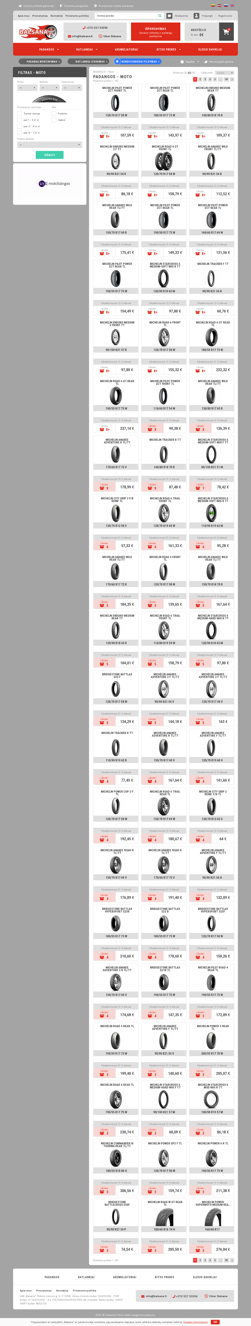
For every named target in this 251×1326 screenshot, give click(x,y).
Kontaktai (57, 16)
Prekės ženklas (25, 139)
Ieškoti (49, 155)
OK (215, 1322)
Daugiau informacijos (195, 1322)
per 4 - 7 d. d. (28, 132)
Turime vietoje (28, 113)
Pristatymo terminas (29, 107)
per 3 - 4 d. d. (28, 126)
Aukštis (44, 82)
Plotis (20, 82)
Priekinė (59, 113)
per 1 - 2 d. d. (28, 120)
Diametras (68, 82)
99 (226, 79)
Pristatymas (40, 16)
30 (185, 72)
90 (193, 72)
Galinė (58, 120)
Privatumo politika (77, 16)
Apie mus (24, 16)
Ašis (54, 107)
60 (189, 72)
